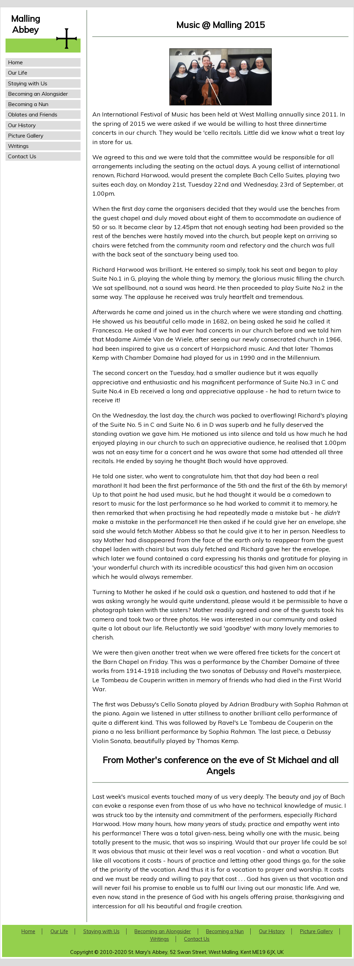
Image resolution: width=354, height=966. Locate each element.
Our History (22, 125)
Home (15, 62)
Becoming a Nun (28, 104)
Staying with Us (27, 83)
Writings (18, 145)
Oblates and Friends (32, 114)
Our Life (17, 72)
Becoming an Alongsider (38, 93)
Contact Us (22, 156)
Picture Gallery (25, 135)
